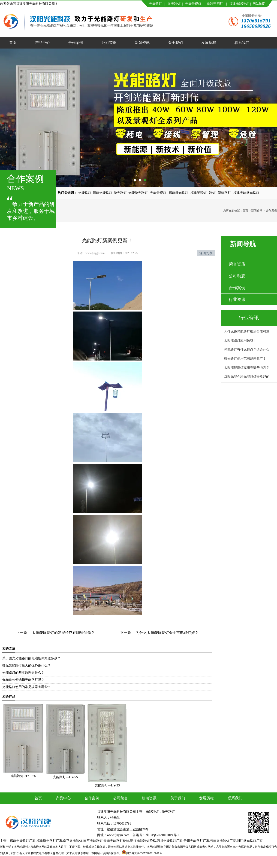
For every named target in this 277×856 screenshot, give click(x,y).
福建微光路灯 (178, 193)
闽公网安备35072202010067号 (144, 853)
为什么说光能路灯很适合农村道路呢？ (249, 331)
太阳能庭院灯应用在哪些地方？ (246, 367)
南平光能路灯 (93, 841)
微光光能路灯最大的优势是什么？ (26, 665)
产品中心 (42, 43)
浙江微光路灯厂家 (250, 841)
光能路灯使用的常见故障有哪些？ (26, 687)
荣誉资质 (237, 264)
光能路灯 (155, 4)
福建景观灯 (198, 193)
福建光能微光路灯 (246, 193)
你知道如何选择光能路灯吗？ (23, 680)
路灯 (212, 193)
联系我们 (242, 43)
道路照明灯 (215, 4)
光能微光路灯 (138, 193)
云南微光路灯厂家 (223, 841)
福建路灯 (224, 193)
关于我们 (175, 43)
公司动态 (237, 276)
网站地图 (259, 4)
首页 (13, 43)
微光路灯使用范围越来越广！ (245, 358)
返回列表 (205, 253)
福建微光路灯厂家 (49, 841)
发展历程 (208, 43)
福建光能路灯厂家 (23, 841)
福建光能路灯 (239, 4)
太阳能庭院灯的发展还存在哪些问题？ (63, 633)
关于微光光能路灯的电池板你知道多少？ (31, 658)
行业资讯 (237, 299)
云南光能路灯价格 (116, 841)
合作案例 (75, 43)
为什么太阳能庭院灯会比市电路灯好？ (167, 633)
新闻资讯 (142, 43)
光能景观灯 (193, 4)
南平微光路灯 (72, 841)
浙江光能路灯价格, (143, 841)
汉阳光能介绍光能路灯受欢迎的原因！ (249, 376)
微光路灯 (174, 4)
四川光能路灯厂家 (170, 841)
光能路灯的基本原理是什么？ (23, 672)
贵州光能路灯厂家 (196, 841)
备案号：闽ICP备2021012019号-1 (155, 835)
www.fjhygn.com (95, 253)
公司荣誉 (109, 43)
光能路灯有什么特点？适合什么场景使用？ (249, 349)
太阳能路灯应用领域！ (240, 340)
